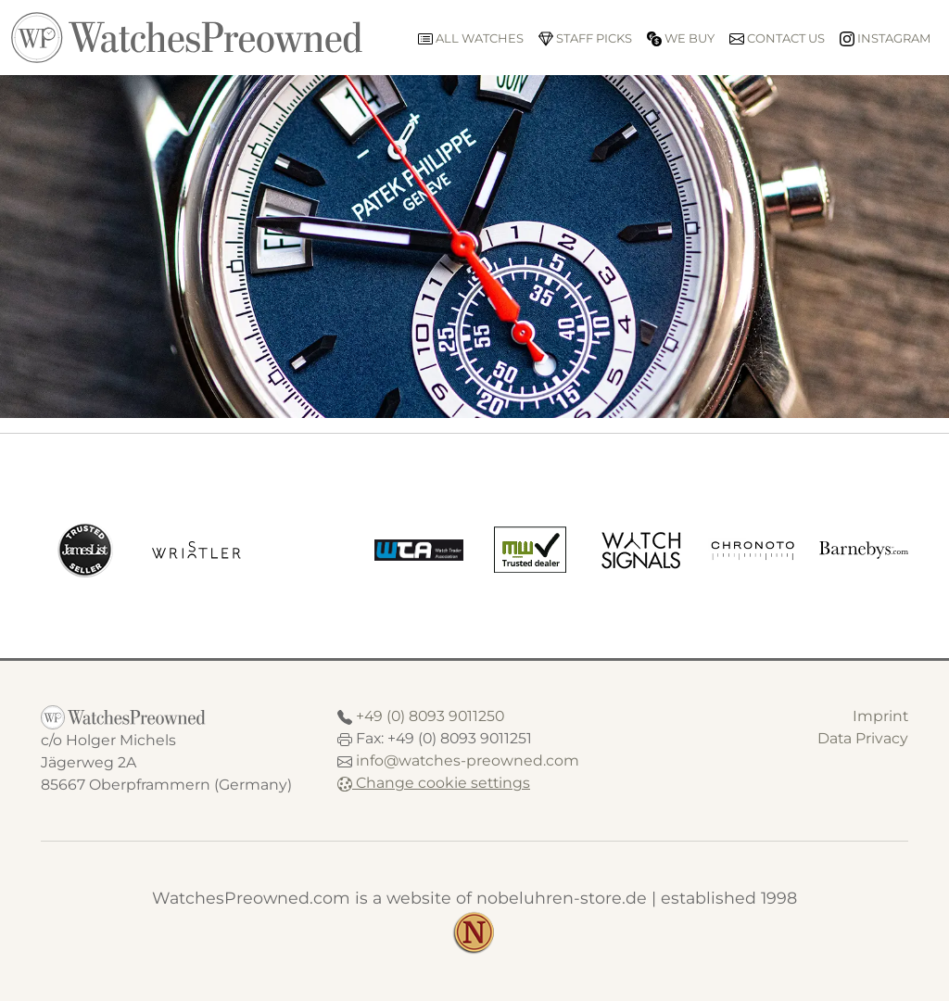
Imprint (880, 716)
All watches (471, 39)
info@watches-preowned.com (467, 760)
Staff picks (585, 39)
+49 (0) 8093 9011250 (430, 716)
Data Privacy (862, 738)
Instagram (885, 39)
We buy (681, 39)
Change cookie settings (433, 783)
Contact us (777, 39)
